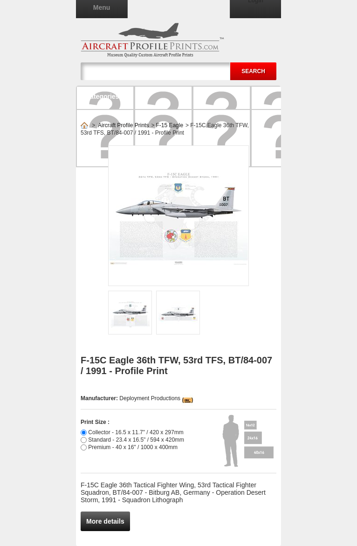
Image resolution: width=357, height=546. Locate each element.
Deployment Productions (149, 398)
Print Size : (95, 422)
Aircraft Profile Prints (123, 125)
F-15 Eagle (169, 125)
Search (253, 71)
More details (105, 521)
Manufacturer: (100, 398)
